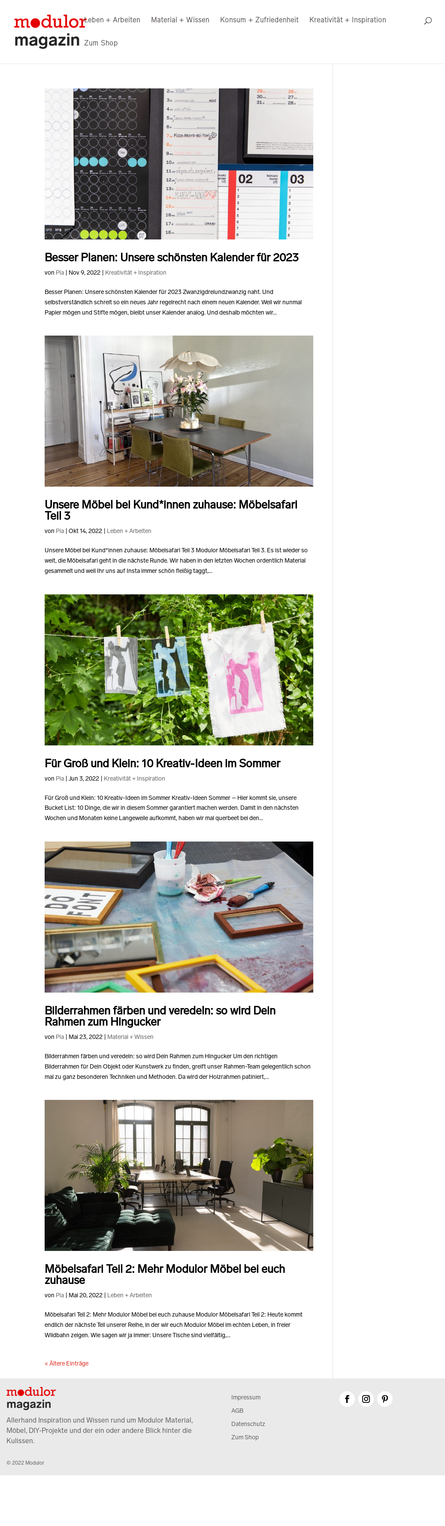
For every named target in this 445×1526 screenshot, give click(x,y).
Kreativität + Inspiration (347, 20)
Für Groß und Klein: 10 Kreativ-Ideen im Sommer (162, 763)
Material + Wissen (180, 20)
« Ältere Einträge (66, 1363)
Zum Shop (101, 43)
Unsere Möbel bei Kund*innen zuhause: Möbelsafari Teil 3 (171, 510)
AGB (237, 1410)
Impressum (245, 1397)
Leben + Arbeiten (112, 20)
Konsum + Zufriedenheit (259, 20)
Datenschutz (248, 1424)
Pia (60, 272)
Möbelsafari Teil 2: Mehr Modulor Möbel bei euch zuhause (165, 1275)
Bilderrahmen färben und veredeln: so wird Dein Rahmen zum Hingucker (160, 1016)
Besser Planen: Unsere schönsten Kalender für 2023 (172, 257)
